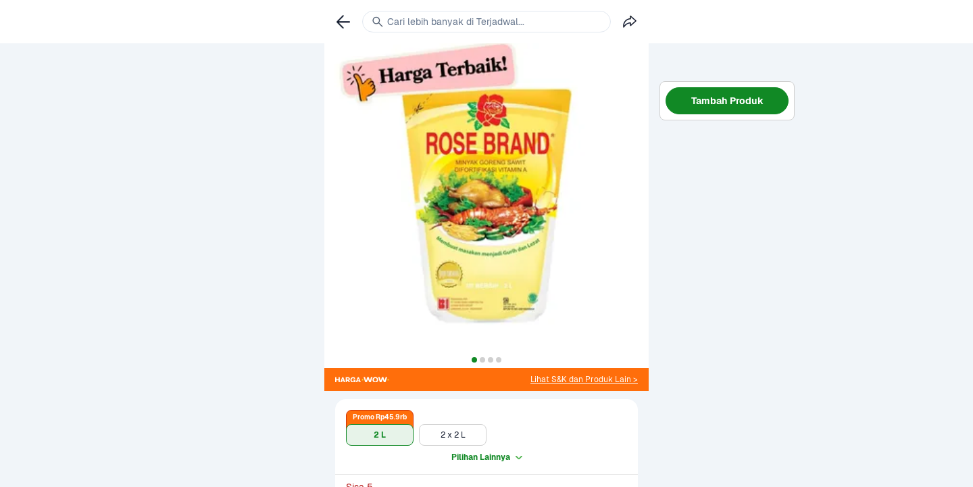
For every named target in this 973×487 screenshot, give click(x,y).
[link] (584, 379)
